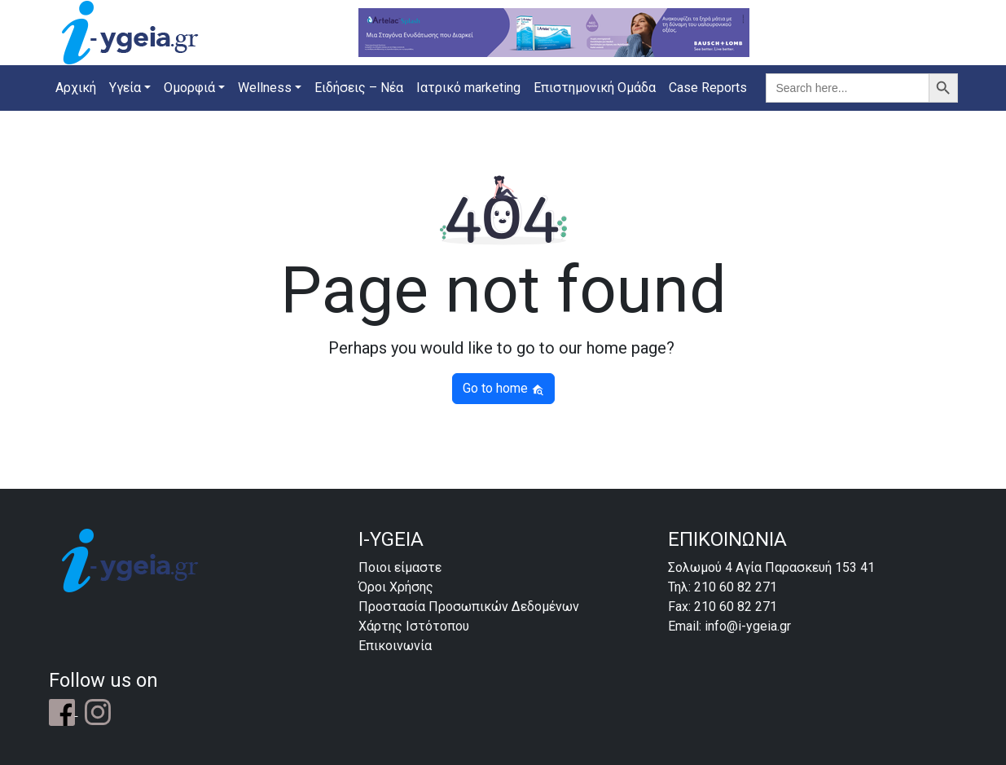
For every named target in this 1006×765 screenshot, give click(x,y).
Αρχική (75, 87)
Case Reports (708, 87)
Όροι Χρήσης (395, 587)
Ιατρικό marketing (468, 87)
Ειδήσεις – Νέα (358, 87)
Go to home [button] (503, 388)
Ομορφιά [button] (189, 87)
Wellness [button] (265, 87)
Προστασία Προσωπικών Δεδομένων (468, 606)
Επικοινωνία (395, 645)
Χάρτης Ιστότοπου (413, 626)
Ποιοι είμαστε (399, 567)
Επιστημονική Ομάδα (595, 87)
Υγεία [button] (125, 87)
